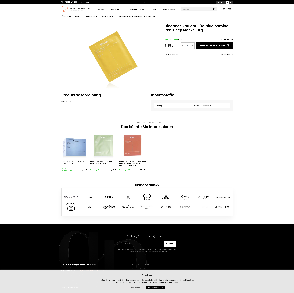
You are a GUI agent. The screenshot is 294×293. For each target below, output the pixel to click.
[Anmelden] (224, 9)
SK (221, 2)
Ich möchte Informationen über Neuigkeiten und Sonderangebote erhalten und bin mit (148, 247)
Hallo (153, 9)
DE (227, 2)
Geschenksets (169, 9)
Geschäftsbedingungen (126, 2)
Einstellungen (136, 287)
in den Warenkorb (214, 45)
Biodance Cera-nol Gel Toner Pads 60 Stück (73, 162)
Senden (170, 241)
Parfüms (100, 9)
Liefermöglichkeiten (226, 39)
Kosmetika (115, 9)
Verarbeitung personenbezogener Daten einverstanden (149, 248)
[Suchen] (214, 9)
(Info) (180, 39)
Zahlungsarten (144, 2)
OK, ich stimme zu (155, 287)
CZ (218, 2)
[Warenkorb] (229, 9)
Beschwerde (172, 2)
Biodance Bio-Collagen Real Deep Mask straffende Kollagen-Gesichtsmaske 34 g (131, 163)
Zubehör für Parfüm (135, 9)
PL (224, 2)
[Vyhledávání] (199, 9)
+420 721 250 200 (70, 2)
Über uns (112, 2)
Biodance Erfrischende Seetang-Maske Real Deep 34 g (103, 162)
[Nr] (187, 45)
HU (231, 2)
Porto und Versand (158, 2)
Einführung (102, 2)
